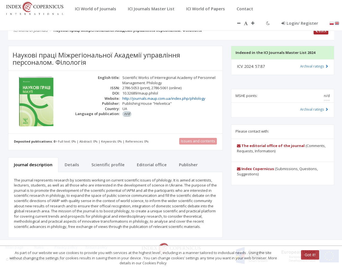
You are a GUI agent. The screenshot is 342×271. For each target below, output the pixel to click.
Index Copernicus (255, 168)
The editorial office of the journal (271, 145)
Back (321, 30)
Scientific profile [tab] (108, 164)
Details (72, 164)
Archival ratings (314, 66)
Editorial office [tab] (152, 164)
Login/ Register (300, 23)
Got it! (310, 254)
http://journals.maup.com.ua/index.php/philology (163, 98)
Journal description (33, 164)
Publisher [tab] (188, 164)
